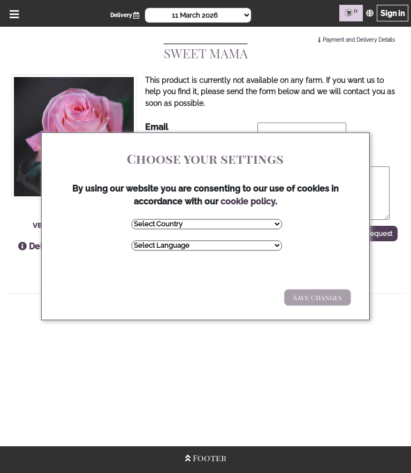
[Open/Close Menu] (12, 13)
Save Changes (317, 297)
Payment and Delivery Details (359, 40)
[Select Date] (198, 15)
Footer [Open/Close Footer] (205, 457)
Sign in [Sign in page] (392, 13)
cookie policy (247, 201)
